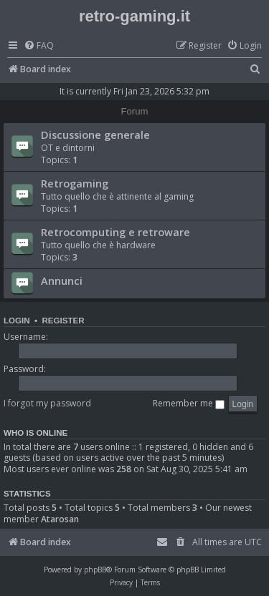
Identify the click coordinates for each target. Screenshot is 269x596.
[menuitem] (39, 46)
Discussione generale (95, 134)
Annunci (61, 280)
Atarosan (60, 519)
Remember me (189, 403)
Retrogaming (74, 183)
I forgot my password (47, 403)
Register (63, 320)
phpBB (95, 570)
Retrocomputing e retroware (115, 232)
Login (17, 320)
